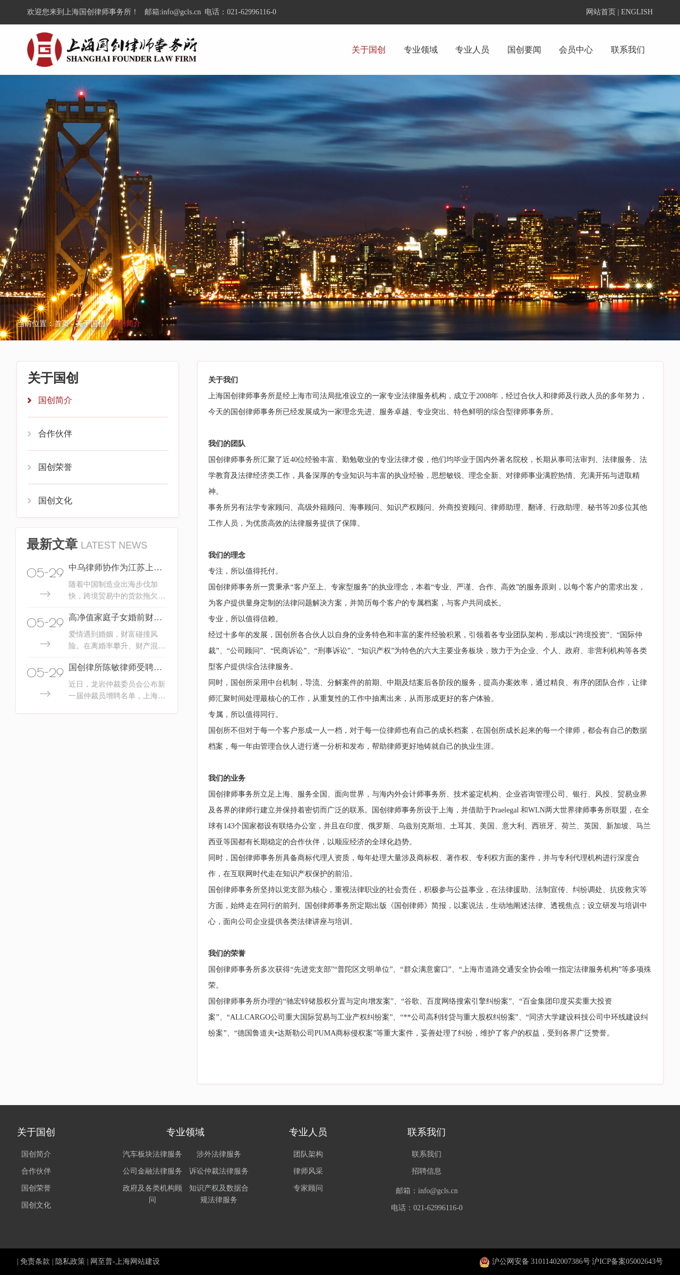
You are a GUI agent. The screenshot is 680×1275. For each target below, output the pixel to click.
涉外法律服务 (219, 1154)
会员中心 (576, 49)
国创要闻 (524, 49)
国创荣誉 (55, 467)
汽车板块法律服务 (152, 1154)
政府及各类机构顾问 (152, 1194)
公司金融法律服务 (152, 1171)
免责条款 (35, 1261)
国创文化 (55, 500)
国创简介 (55, 400)
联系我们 (628, 49)
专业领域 (421, 49)
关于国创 (369, 49)
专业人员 (472, 49)
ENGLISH (637, 12)
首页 (61, 324)
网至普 (101, 1261)
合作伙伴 (55, 433)
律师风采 (308, 1171)
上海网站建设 (137, 1261)
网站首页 (601, 12)
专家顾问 (308, 1188)
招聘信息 (426, 1171)
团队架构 (308, 1154)
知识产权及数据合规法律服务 (219, 1194)
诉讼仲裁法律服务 (219, 1171)
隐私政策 (70, 1261)
